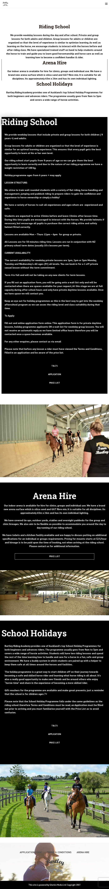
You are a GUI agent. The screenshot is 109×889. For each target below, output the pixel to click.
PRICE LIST (54, 382)
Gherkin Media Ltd (58, 885)
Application (81, 705)
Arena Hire (83, 852)
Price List (80, 708)
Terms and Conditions (90, 348)
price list (58, 352)
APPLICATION (54, 374)
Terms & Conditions (59, 852)
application (23, 352)
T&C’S (54, 365)
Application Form (31, 852)
